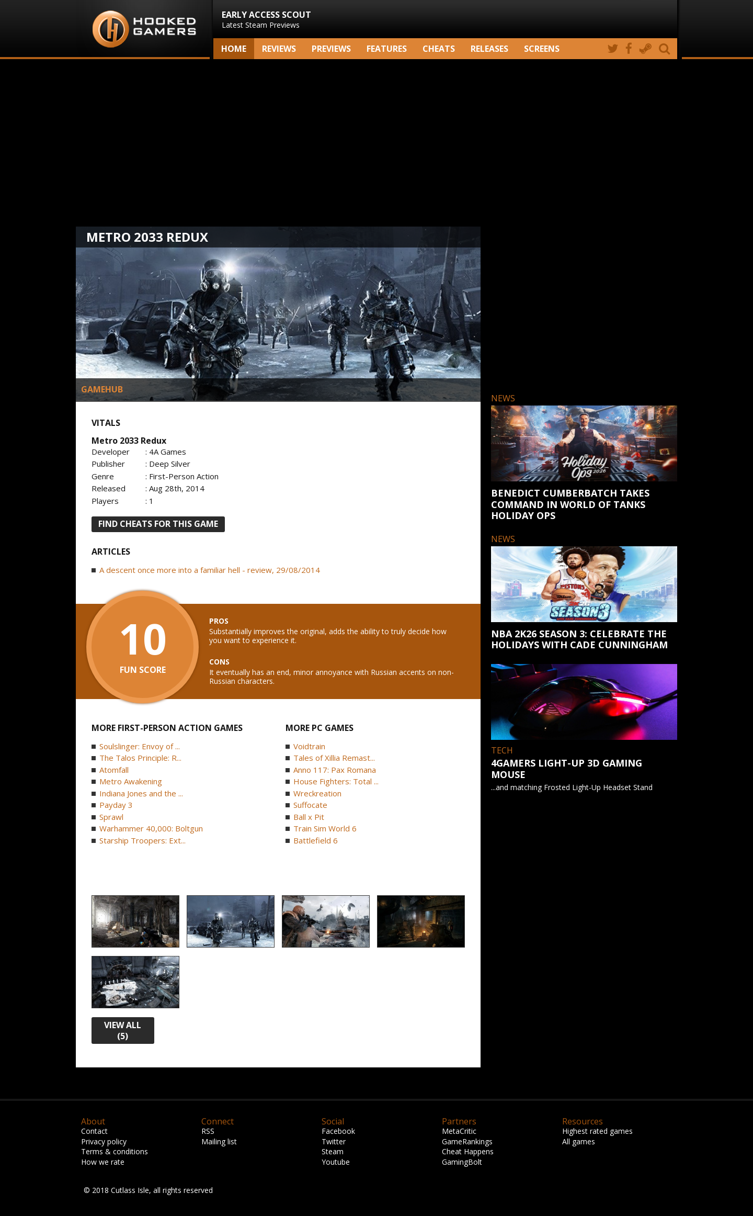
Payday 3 (116, 805)
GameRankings (467, 1141)
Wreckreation (317, 793)
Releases (489, 48)
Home (233, 48)
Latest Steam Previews (266, 19)
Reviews (279, 48)
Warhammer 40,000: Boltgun (151, 828)
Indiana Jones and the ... (141, 793)
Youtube (336, 1162)
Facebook (338, 1131)
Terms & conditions (114, 1151)
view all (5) (122, 1030)
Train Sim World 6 (325, 828)
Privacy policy (104, 1141)
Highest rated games (597, 1131)
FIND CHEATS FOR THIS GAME (158, 524)
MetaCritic (459, 1131)
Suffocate (310, 805)
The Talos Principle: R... (140, 757)
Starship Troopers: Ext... (142, 840)
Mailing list (219, 1141)
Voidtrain (309, 746)
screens (542, 48)
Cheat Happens (468, 1151)
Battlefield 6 (315, 840)
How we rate (102, 1162)
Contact (94, 1131)
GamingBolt (462, 1162)
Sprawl (111, 817)
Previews (331, 48)
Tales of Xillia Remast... (334, 757)
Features (387, 48)
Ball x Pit (308, 817)
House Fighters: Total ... (336, 781)
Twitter (334, 1141)
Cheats (439, 48)
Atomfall (114, 769)
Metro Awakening (130, 781)
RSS (207, 1131)
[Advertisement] (376, 143)
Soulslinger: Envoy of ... (139, 746)
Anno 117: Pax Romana (334, 769)
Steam (333, 1151)
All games (578, 1141)
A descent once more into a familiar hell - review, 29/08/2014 (209, 570)
